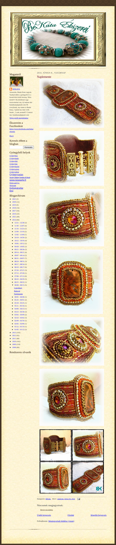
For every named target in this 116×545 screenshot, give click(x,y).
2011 (14, 338)
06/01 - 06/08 (20, 297)
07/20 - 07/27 (20, 270)
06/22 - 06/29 (20, 279)
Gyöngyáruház (16, 188)
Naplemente (18, 294)
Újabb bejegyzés (44, 515)
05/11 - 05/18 (20, 306)
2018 (14, 208)
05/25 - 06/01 (20, 300)
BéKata (16, 89)
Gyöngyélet (14, 161)
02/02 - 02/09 (20, 324)
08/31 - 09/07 (20, 258)
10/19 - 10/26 (20, 237)
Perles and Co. (15, 183)
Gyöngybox (14, 156)
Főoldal (71, 515)
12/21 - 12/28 (20, 223)
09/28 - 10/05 (20, 246)
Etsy (11, 190)
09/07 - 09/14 (20, 255)
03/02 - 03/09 (20, 315)
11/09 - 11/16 (20, 231)
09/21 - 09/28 (20, 249)
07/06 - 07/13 (20, 276)
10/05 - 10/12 (20, 243)
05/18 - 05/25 (20, 303)
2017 (14, 211)
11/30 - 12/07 (20, 226)
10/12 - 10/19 (20, 240)
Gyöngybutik (14, 158)
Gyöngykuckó (14, 166)
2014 (14, 220)
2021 (14, 199)
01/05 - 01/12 (20, 329)
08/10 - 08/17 (20, 267)
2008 (14, 347)
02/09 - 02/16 (20, 321)
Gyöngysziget (14, 169)
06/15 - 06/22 (20, 282)
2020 (14, 202)
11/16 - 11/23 (20, 229)
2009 (14, 344)
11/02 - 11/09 (20, 235)
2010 (14, 341)
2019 (14, 205)
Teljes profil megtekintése (19, 118)
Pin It (12, 136)
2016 (14, 214)
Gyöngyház (13, 164)
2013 (14, 332)
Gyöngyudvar (14, 172)
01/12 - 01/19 (20, 327)
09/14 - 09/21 (20, 252)
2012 (14, 335)
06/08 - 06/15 (20, 285)
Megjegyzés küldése (46, 510)
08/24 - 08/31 (20, 261)
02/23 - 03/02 (20, 318)
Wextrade (13, 185)
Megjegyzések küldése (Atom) (61, 521)
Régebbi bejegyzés (98, 515)
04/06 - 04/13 (20, 309)
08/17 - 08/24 (20, 264)
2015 (14, 217)
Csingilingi (18, 288)
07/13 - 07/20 (20, 273)
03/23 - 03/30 (20, 312)
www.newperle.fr (18, 179)
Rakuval (17, 291)
